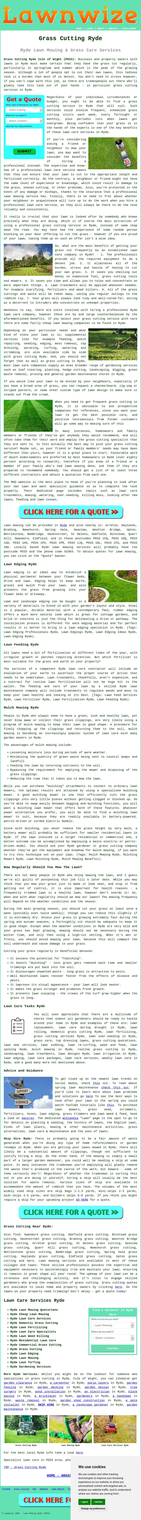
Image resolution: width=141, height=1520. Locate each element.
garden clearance (18, 1383)
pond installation (50, 1391)
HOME (79, 28)
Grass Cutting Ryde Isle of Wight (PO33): (40, 59)
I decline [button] (98, 1502)
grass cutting (86, 1282)
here (89, 1096)
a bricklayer (46, 1396)
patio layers (98, 1383)
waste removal (27, 1400)
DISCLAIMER (129, 28)
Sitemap (6, 1489)
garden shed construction (82, 1400)
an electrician (97, 1391)
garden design (97, 1387)
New (34, 1489)
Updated (44, 1489)
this (96, 1083)
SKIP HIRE (46, 1404)
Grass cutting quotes (119, 1282)
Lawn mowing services (57, 1260)
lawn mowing (62, 547)
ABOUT (100, 28)
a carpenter (60, 1383)
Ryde (63, 525)
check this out (115, 1087)
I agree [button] (84, 1502)
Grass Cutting (21, 1489)
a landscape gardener (90, 1404)
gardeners (83, 1018)
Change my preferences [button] (93, 1508)
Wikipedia (70, 1118)
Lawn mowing (13, 525)
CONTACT (113, 28)
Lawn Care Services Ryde (34, 1300)
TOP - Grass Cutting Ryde (25, 1467)
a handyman (122, 1396)
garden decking (50, 1387)
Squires (28, 1118)
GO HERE (82, 1200)
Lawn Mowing (58, 1489)
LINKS (89, 28)
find (16, 1234)
